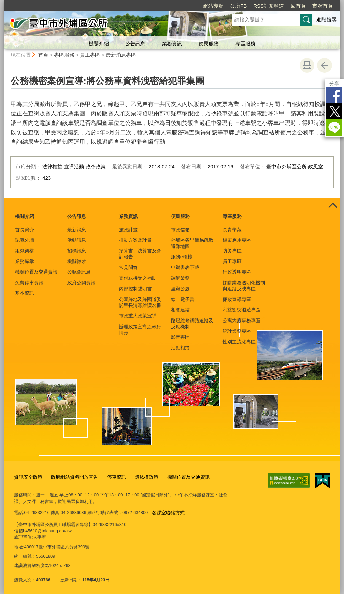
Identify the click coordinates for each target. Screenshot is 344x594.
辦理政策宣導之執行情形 (140, 329)
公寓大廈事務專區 (241, 320)
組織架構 (24, 250)
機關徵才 (76, 261)
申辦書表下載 (185, 267)
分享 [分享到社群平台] (334, 83)
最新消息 (76, 229)
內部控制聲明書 (135, 288)
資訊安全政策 (27, 476)
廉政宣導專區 (237, 299)
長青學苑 (232, 229)
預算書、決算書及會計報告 (140, 253)
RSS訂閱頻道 (268, 6)
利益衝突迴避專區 (241, 309)
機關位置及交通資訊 (36, 272)
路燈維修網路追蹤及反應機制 (192, 323)
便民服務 (209, 43)
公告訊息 (135, 43)
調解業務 (180, 278)
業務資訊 (172, 43)
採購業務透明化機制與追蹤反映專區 (244, 285)
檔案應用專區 (237, 240)
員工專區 (90, 55)
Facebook (334, 95)
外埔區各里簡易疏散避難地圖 (192, 243)
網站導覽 (213, 6)
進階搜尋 (326, 19)
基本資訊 (24, 293)
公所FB (238, 6)
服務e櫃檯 (181, 256)
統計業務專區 (237, 331)
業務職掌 (24, 261)
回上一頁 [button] (324, 65)
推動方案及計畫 (135, 240)
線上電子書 (183, 299)
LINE (334, 127)
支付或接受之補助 (138, 278)
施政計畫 (128, 229)
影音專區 (180, 337)
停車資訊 (110, 476)
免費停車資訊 (29, 282)
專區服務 (245, 43)
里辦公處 (180, 288)
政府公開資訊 (81, 282)
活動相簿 (180, 347)
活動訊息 (76, 240)
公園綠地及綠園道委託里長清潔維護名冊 (140, 302)
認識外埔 (24, 240)
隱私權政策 (139, 476)
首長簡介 (24, 229)
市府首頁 (322, 6)
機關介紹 (99, 43)
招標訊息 (76, 250)
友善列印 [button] (307, 65)
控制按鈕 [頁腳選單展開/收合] (332, 205)
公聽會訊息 (79, 272)
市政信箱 (180, 229)
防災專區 (232, 250)
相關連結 (180, 309)
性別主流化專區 (239, 341)
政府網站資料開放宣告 (71, 476)
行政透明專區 (237, 272)
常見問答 (128, 267)
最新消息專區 (121, 55)
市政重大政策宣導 (138, 315)
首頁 (43, 55)
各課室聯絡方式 (167, 510)
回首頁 (298, 6)
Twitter (334, 111)
